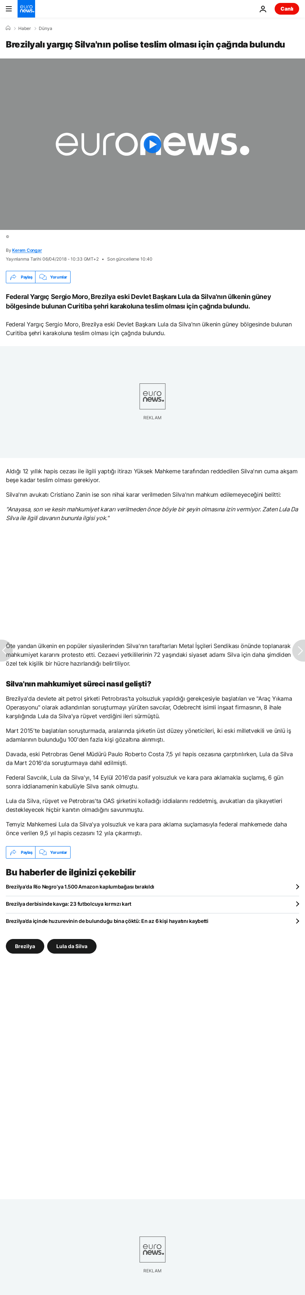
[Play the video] (152, 144)
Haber (24, 28)
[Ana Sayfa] (8, 28)
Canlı (286, 8)
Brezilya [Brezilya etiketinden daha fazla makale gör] (25, 946)
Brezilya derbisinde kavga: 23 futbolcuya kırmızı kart (68, 904)
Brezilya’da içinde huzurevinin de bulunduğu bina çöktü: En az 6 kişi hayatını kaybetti (107, 921)
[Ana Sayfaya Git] (26, 9)
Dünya (45, 28)
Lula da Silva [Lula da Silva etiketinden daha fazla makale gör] (71, 946)
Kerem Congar (27, 250)
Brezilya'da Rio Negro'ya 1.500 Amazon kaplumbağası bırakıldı (80, 886)
